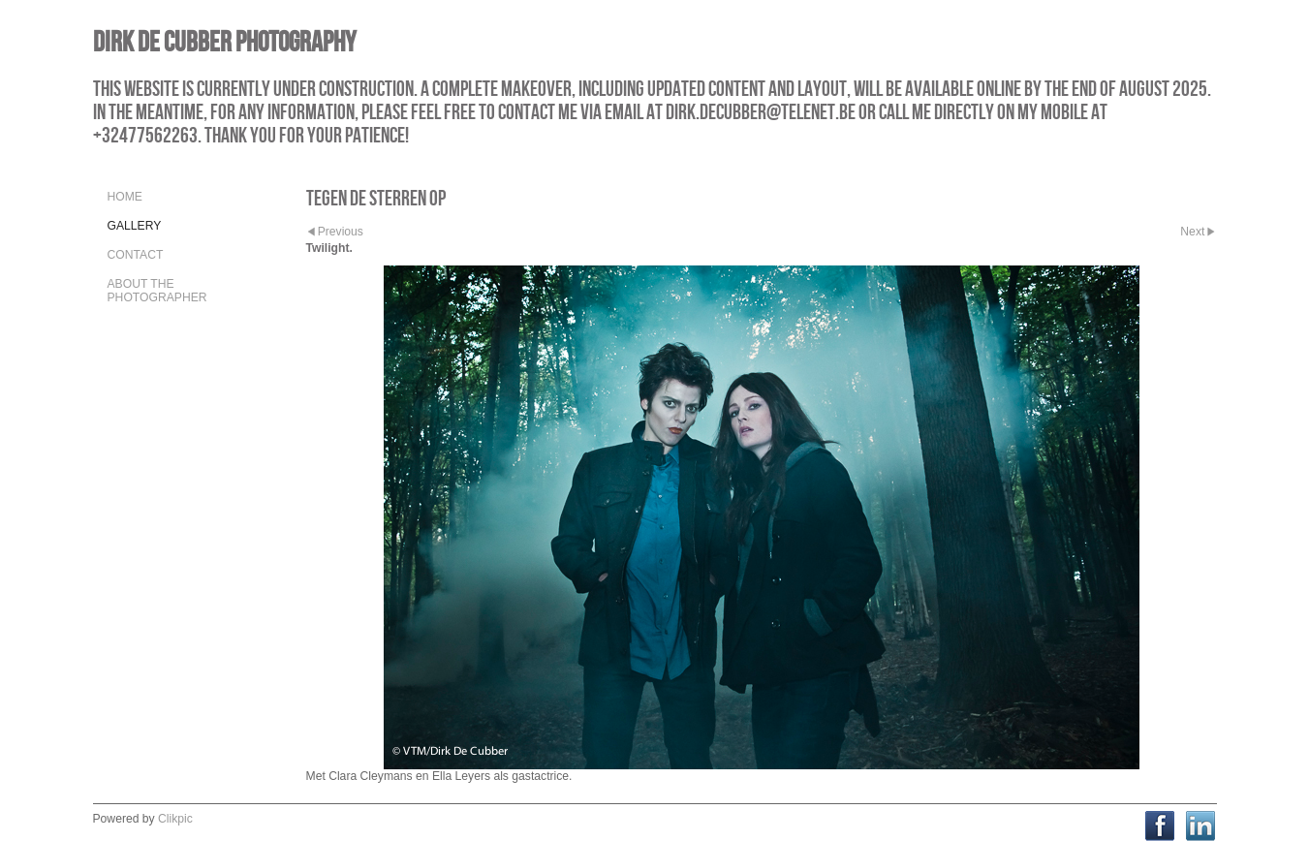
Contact (136, 255)
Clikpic (175, 818)
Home (125, 196)
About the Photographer (157, 290)
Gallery (135, 226)
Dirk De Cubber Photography (224, 41)
